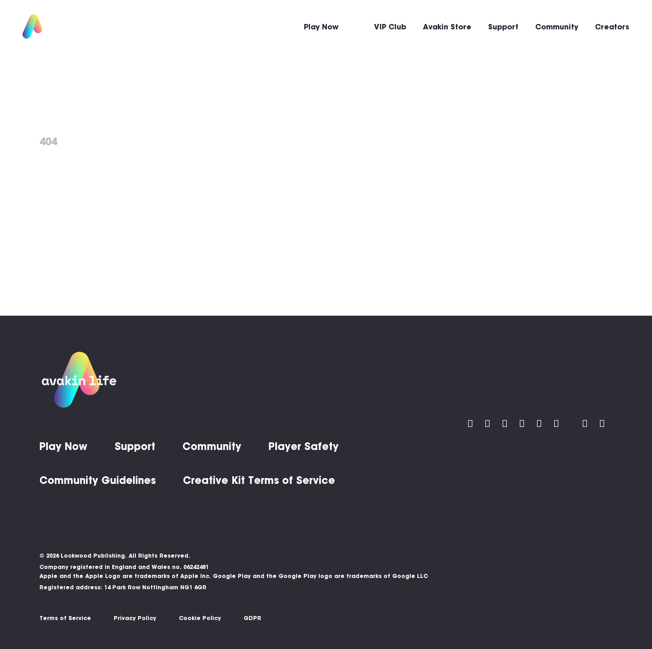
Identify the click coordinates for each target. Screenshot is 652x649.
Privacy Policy (135, 618)
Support (503, 26)
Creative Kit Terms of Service (259, 480)
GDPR (252, 618)
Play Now (321, 26)
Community (556, 26)
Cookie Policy (200, 618)
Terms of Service (65, 618)
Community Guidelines (97, 480)
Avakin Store (447, 26)
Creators (612, 26)
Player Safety (303, 446)
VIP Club (390, 26)
